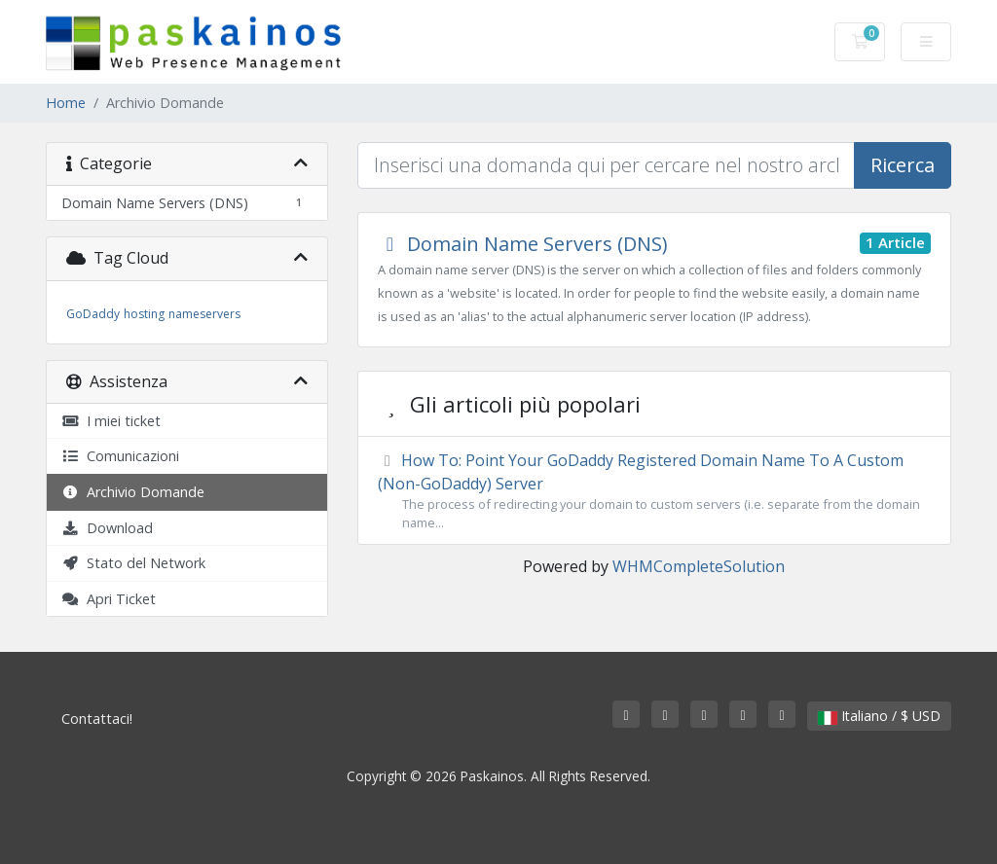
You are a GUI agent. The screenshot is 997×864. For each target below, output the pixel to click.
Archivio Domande (132, 492)
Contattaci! (96, 718)
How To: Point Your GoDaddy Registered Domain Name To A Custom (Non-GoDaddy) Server (654, 491)
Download (107, 528)
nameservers (204, 314)
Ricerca (902, 165)
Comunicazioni (120, 456)
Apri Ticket (108, 599)
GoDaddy (93, 314)
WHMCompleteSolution (698, 566)
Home (66, 102)
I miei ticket (111, 421)
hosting (144, 314)
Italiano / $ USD (879, 715)
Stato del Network (133, 563)
